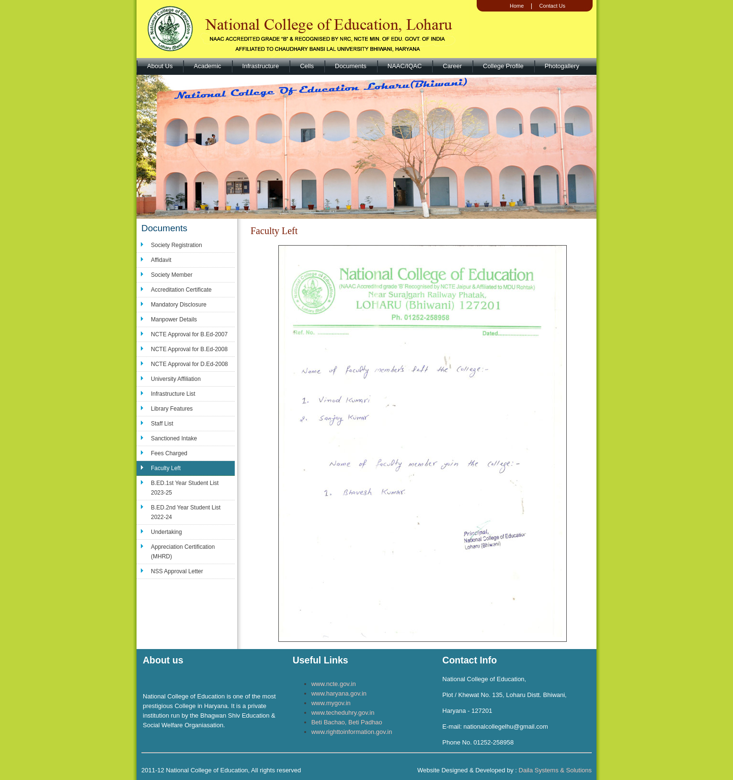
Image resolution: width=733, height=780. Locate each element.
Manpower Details (174, 319)
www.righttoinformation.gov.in (351, 731)
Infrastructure (260, 66)
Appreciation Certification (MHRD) (183, 552)
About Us (159, 66)
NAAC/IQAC (405, 66)
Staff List (162, 423)
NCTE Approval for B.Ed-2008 (189, 349)
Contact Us (552, 6)
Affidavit (161, 260)
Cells (307, 66)
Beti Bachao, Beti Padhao (346, 722)
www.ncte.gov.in (333, 683)
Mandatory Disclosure (178, 304)
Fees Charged (169, 453)
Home (517, 6)
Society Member (172, 275)
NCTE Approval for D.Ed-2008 (189, 364)
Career (452, 66)
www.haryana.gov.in (338, 693)
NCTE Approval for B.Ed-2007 (189, 334)
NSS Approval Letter (177, 571)
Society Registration (176, 245)
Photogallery (562, 66)
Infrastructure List (173, 393)
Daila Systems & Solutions (555, 770)
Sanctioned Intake (174, 438)
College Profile (503, 66)
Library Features (172, 408)
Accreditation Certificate (181, 289)
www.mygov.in (331, 703)
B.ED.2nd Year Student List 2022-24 (185, 512)
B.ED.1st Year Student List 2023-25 (184, 488)
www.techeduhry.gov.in (343, 712)
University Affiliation (176, 379)
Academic (207, 66)
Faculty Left (166, 468)
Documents (350, 66)
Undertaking (166, 532)
